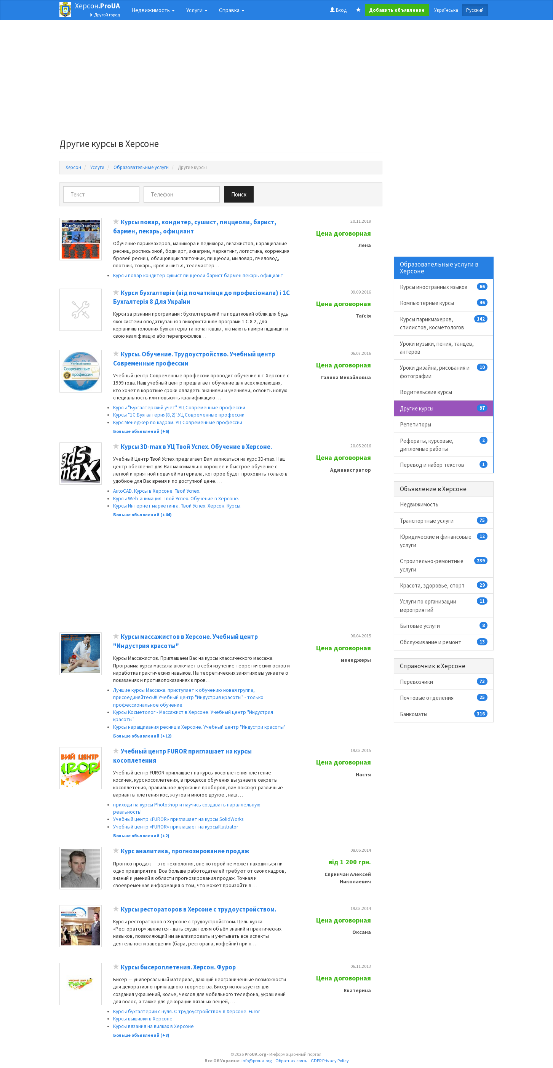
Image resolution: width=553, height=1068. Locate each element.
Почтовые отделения (444, 697)
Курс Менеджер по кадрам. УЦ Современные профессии (177, 422)
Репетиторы (415, 424)
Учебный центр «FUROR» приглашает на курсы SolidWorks (178, 819)
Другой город (105, 15)
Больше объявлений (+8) (141, 1035)
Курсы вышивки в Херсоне (143, 1018)
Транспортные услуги (444, 520)
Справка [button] (232, 10)
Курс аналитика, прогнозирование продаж (185, 851)
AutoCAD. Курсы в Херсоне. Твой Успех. (156, 491)
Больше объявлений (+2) (141, 835)
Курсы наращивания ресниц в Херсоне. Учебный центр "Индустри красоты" (199, 727)
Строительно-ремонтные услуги (444, 565)
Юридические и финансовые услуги (444, 540)
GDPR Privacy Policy (330, 1060)
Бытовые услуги (444, 625)
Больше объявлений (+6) (141, 431)
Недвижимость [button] (153, 10)
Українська (446, 10)
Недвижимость (419, 504)
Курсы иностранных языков (444, 287)
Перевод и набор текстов (444, 464)
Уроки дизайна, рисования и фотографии (444, 371)
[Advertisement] (220, 81)
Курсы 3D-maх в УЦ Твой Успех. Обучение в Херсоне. (196, 447)
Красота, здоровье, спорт (444, 585)
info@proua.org (256, 1060)
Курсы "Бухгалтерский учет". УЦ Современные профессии (179, 407)
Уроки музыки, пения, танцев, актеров (437, 347)
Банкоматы (444, 714)
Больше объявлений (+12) (142, 736)
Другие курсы (444, 408)
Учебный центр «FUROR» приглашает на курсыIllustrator (175, 827)
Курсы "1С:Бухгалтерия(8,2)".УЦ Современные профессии (179, 415)
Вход (338, 10)
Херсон (97, 5)
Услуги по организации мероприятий (444, 605)
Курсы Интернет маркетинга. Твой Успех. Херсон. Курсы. (177, 506)
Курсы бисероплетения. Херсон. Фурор (178, 967)
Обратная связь (291, 1060)
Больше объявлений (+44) (142, 514)
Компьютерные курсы (444, 303)
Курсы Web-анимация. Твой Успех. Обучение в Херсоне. (176, 498)
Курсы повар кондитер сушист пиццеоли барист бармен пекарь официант (198, 275)
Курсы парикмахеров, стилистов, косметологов (444, 323)
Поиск (238, 194)
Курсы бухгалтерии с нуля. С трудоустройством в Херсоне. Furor (186, 1011)
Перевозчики (444, 681)
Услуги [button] (197, 10)
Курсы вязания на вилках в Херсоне (153, 1026)
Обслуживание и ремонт (444, 642)
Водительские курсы (426, 392)
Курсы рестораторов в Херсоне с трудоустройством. (198, 909)
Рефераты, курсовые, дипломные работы (444, 444)
